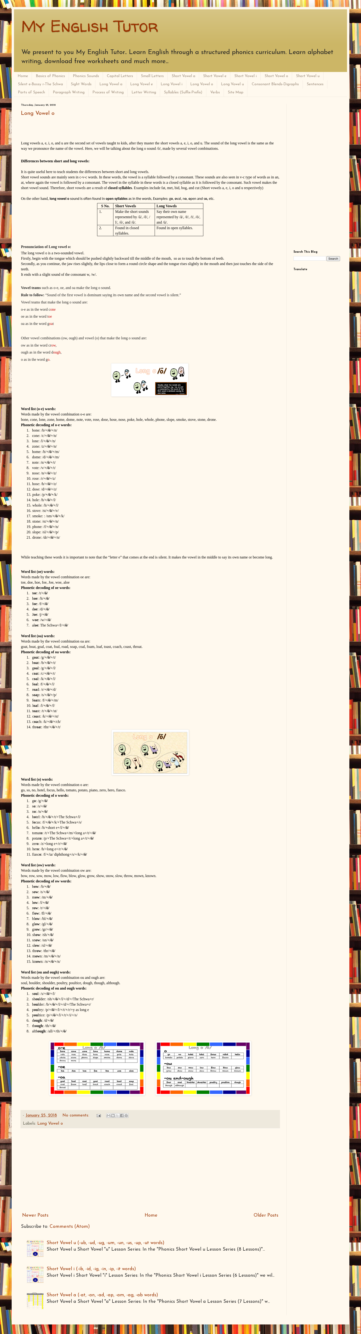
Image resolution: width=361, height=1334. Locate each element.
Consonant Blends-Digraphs (275, 84)
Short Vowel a (183, 76)
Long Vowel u (232, 84)
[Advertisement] (150, 1170)
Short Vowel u (308, 76)
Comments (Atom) (70, 1226)
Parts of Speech (31, 92)
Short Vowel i (245, 76)
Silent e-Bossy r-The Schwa (40, 84)
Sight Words (81, 84)
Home (23, 76)
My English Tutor (89, 26)
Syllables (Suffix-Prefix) (183, 92)
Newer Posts (35, 1215)
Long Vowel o (201, 84)
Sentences (315, 84)
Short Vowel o (276, 76)
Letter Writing (144, 92)
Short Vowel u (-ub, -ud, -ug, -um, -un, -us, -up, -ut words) (105, 1243)
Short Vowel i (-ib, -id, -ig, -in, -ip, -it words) (91, 1269)
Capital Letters (120, 76)
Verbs (215, 92)
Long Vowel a (110, 84)
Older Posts (266, 1215)
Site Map (235, 92)
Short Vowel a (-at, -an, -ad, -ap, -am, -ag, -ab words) (102, 1295)
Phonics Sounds (86, 76)
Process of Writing (108, 92)
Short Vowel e (214, 76)
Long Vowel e (141, 84)
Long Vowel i (171, 84)
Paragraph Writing (69, 92)
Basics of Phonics (50, 76)
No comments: (76, 1115)
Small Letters (152, 76)
